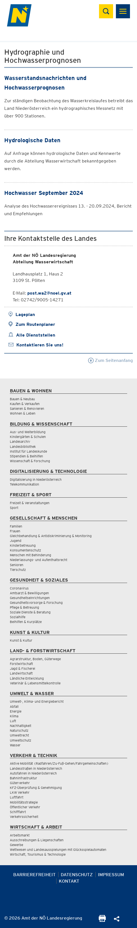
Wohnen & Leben (22, 413)
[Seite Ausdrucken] (102, 920)
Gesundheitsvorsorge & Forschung (36, 602)
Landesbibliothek (23, 446)
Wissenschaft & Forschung (30, 461)
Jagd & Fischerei (22, 668)
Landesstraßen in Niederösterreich (36, 768)
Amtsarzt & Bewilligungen (29, 593)
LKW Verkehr (20, 792)
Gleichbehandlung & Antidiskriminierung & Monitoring (51, 536)
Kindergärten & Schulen (28, 437)
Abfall (14, 706)
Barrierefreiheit (34, 874)
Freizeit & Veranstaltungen (30, 503)
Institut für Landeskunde (28, 451)
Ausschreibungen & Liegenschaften (37, 840)
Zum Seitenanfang (110, 360)
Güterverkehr (20, 783)
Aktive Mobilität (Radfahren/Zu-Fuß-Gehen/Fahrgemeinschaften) (59, 763)
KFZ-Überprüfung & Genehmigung (36, 787)
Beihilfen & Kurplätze (26, 622)
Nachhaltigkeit (20, 726)
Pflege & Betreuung (24, 607)
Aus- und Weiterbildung (28, 432)
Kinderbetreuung (23, 545)
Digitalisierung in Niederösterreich (36, 479)
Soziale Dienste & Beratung (30, 612)
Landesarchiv (20, 441)
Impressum (111, 874)
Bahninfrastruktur (23, 778)
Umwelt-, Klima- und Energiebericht (37, 701)
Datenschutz (77, 874)
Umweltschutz (20, 740)
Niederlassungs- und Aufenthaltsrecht (38, 560)
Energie (15, 711)
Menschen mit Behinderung (30, 555)
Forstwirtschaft (21, 664)
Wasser (15, 745)
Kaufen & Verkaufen (25, 404)
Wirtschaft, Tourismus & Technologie (38, 854)
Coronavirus (19, 588)
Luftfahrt (16, 797)
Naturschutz (19, 730)
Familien (16, 526)
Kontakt (69, 881)
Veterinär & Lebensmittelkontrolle (35, 683)
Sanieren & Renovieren (27, 408)
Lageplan (25, 314)
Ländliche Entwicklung (27, 678)
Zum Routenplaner (35, 324)
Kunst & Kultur (21, 640)
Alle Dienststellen (35, 335)
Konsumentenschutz (25, 550)
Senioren (16, 565)
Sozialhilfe (17, 617)
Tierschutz (18, 570)
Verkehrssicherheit (24, 816)
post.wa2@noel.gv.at (49, 293)
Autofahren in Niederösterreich (33, 773)
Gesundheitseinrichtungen (30, 598)
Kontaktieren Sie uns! (39, 345)
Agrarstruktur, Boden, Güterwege (35, 659)
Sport (14, 508)
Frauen (15, 531)
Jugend (15, 540)
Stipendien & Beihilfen (26, 456)
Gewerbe (16, 845)
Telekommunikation (24, 484)
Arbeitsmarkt (20, 835)
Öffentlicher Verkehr (25, 807)
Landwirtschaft (21, 673)
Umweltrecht (19, 735)
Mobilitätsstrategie (24, 802)
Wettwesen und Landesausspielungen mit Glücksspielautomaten (58, 849)
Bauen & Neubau (22, 399)
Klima (14, 716)
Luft (13, 721)
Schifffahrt (18, 812)
